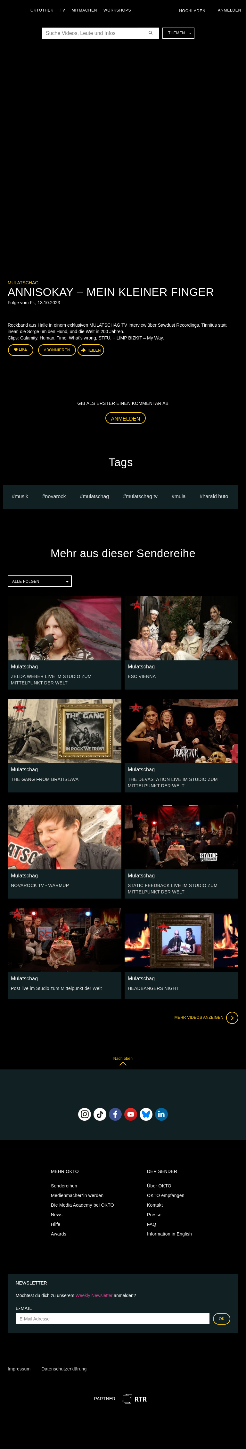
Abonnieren (57, 350)
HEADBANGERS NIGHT (153, 988)
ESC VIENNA (142, 676)
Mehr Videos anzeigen (206, 1018)
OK (222, 1319)
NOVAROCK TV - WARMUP (40, 885)
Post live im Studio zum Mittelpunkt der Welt (56, 988)
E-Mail (24, 1308)
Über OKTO (159, 1185)
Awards (58, 1233)
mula (180, 496)
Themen (179, 33)
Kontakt (155, 1205)
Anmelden (125, 419)
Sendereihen (64, 1185)
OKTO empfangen (165, 1195)
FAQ (151, 1224)
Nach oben (123, 1062)
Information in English (169, 1233)
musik (21, 496)
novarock (55, 496)
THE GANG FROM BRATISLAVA (44, 779)
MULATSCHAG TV (142, 496)
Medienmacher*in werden (77, 1195)
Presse (154, 1214)
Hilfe (55, 1224)
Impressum (19, 1368)
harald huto (215, 496)
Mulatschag (23, 282)
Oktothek (41, 10)
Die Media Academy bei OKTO (82, 1205)
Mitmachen (84, 10)
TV (62, 10)
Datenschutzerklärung (63, 1368)
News (56, 1214)
